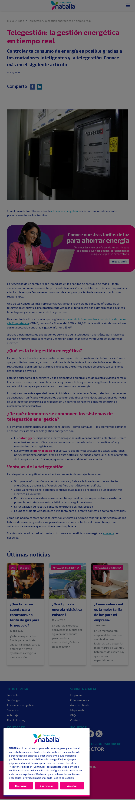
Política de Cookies (63, 777)
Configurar (46, 785)
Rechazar (21, 785)
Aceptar (72, 785)
